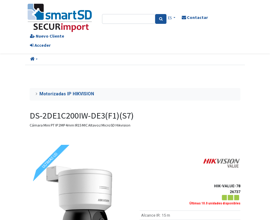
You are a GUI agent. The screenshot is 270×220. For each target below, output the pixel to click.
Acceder (40, 45)
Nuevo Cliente (47, 36)
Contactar (195, 17)
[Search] (160, 19)
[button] (34, 59)
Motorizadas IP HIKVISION (66, 94)
